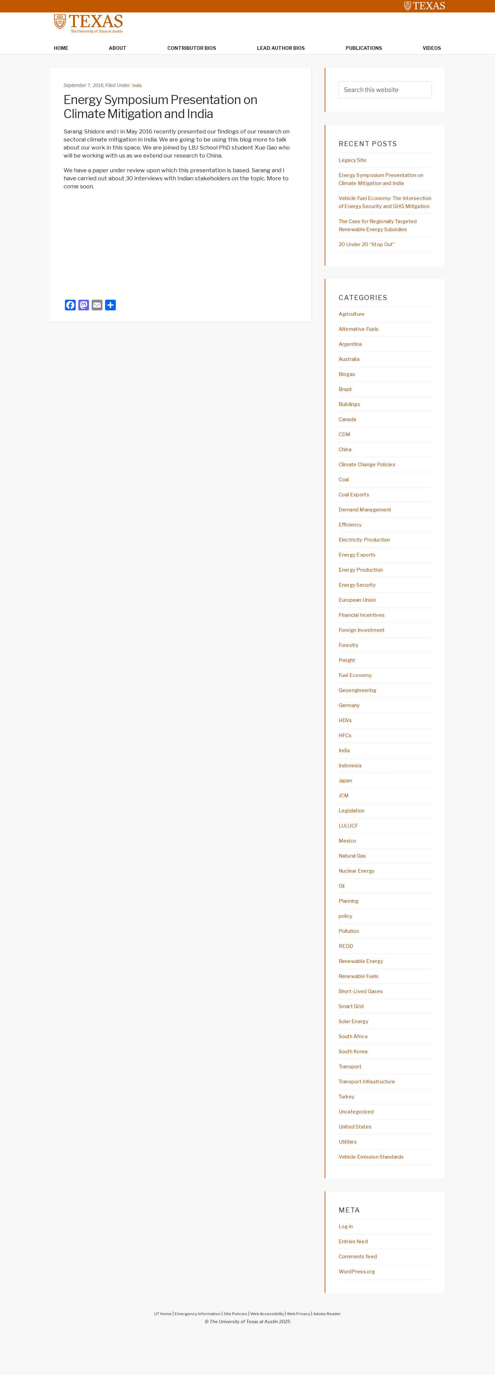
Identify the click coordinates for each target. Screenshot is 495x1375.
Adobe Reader (333, 1354)
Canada (349, 441)
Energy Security (361, 611)
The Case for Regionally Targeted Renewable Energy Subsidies (379, 240)
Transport (353, 1103)
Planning (351, 934)
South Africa (356, 1072)
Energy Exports (361, 580)
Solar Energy (357, 1057)
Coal (344, 503)
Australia (351, 380)
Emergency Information (193, 1354)
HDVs (346, 749)
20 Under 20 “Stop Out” (372, 264)
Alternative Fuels (362, 349)
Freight (349, 688)
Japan (347, 811)
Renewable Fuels (362, 1011)
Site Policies (234, 1354)
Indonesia (352, 795)
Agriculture (355, 334)
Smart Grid (354, 1042)
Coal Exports (357, 518)
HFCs (346, 765)
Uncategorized (359, 1149)
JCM (344, 826)
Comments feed (361, 1296)
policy (347, 949)
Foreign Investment (366, 657)
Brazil (346, 411)
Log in (347, 1265)
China (346, 472)
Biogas (348, 395)
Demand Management (370, 534)
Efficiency (352, 549)
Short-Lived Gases (364, 1026)
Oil (342, 918)
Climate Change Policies (372, 488)
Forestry (351, 672)
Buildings (351, 426)
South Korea (356, 1088)
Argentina (353, 365)
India (137, 86)
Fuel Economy (358, 703)
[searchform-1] (385, 90)
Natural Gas (355, 888)
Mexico (349, 872)
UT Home (156, 1354)
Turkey (348, 1134)
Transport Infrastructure (374, 1118)
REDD (347, 980)
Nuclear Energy (360, 903)
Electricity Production (369, 565)
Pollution (351, 965)
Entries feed (356, 1281)
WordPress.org (360, 1311)
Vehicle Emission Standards (377, 1195)
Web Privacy (302, 1354)
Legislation (354, 842)
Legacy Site (355, 161)
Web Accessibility (268, 1354)
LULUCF (350, 857)
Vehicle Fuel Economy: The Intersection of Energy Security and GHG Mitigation (383, 208)
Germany (351, 734)
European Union (361, 626)
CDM (345, 457)
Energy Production (365, 595)
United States (358, 1165)
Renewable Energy (365, 995)
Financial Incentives (366, 642)
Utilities (350, 1180)
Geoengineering (361, 718)
